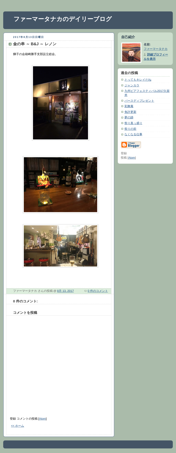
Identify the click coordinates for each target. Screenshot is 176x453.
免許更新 (130, 112)
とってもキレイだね (137, 79)
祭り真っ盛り (133, 123)
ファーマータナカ (156, 49)
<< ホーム (17, 425)
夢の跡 (128, 117)
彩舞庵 (128, 106)
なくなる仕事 (133, 134)
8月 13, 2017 (65, 291)
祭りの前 (130, 129)
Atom (42, 418)
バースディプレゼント (139, 100)
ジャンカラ (131, 85)
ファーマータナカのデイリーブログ (63, 19)
